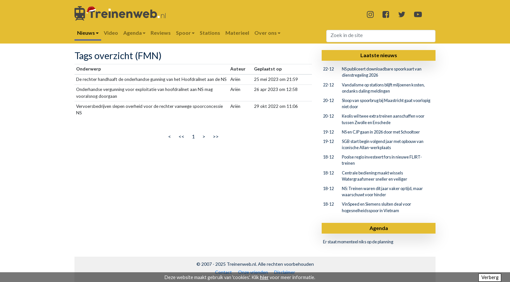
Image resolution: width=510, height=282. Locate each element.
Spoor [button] (185, 33)
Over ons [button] (267, 33)
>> (216, 136)
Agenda (378, 228)
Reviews (161, 33)
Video (111, 33)
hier (264, 277)
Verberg (490, 277)
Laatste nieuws (378, 55)
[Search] (381, 36)
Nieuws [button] (88, 33)
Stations (210, 33)
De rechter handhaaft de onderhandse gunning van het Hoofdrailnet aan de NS (151, 79)
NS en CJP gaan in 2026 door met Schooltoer (381, 132)
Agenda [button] (134, 33)
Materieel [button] (237, 33)
